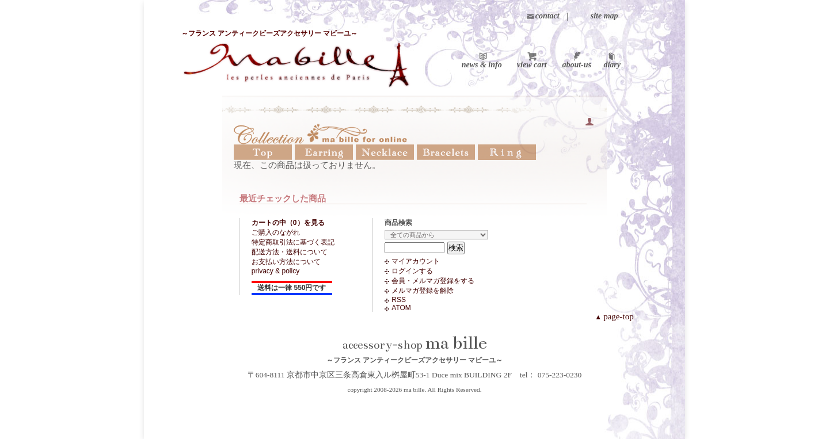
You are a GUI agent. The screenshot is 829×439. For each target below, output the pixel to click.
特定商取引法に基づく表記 (293, 242)
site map (604, 16)
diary (612, 65)
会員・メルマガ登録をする (432, 281)
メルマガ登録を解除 (422, 291)
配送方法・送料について (290, 252)
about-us (576, 65)
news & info (482, 65)
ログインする (412, 271)
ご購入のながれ (276, 232)
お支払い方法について (286, 262)
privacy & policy (275, 271)
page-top (614, 316)
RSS (398, 300)
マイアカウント (415, 261)
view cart (532, 65)
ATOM (401, 308)
